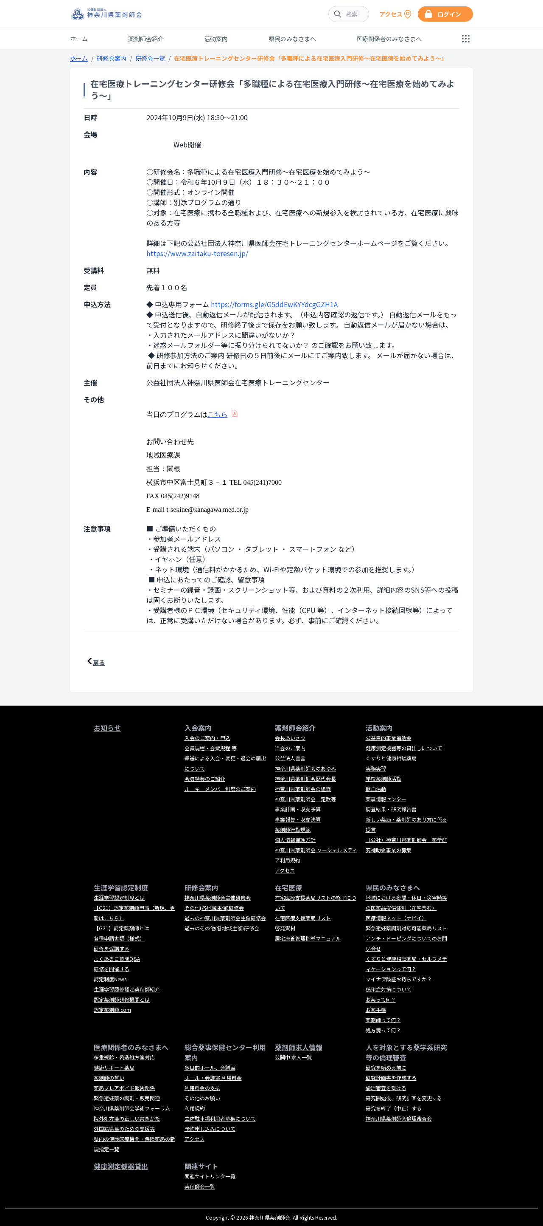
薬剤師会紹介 (146, 38)
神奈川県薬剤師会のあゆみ (305, 768)
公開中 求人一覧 (293, 1057)
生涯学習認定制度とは (119, 897)
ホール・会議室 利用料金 (213, 1077)
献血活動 (376, 788)
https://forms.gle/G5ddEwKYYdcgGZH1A (274, 304)
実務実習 (376, 768)
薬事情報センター (386, 798)
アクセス (285, 870)
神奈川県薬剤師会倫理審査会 (399, 1118)
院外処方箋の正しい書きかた (127, 1118)
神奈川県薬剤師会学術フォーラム (132, 1108)
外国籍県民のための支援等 (124, 1128)
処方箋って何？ (383, 1030)
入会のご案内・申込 (207, 737)
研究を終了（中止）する (394, 1108)
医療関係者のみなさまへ (389, 38)
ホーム (79, 38)
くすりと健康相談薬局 (391, 758)
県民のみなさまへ (292, 38)
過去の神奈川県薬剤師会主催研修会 (225, 917)
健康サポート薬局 (114, 1067)
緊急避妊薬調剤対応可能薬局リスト (406, 928)
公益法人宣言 (290, 758)
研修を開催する (111, 968)
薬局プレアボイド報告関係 (124, 1087)
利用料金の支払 (202, 1087)
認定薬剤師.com (112, 1009)
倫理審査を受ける (386, 1087)
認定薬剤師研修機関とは (122, 999)
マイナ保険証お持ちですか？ (399, 979)
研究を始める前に (386, 1067)
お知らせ (107, 728)
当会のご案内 (290, 747)
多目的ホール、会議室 (210, 1067)
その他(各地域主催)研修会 (214, 907)
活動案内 (216, 38)
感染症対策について (388, 989)
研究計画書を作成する (391, 1077)
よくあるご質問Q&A (117, 958)
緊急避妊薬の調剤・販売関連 (127, 1098)
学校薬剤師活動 (383, 778)
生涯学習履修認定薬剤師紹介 (127, 989)
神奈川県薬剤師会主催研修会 (218, 897)
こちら (217, 414)
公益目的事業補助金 (388, 737)
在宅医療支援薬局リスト (303, 917)
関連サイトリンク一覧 (210, 1176)
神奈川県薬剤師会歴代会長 (305, 778)
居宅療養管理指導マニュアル (308, 938)
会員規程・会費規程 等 (211, 747)
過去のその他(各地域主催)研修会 (222, 928)
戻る (99, 662)
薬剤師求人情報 (298, 1047)
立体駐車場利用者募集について (220, 1118)
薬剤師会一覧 (200, 1186)
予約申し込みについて (210, 1128)
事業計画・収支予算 (298, 809)
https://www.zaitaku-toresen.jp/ (197, 253)
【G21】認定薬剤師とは (121, 928)
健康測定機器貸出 (121, 1166)
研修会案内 (111, 58)
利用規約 (195, 1108)
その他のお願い (202, 1098)
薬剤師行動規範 (293, 829)
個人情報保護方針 (295, 839)
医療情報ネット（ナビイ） (396, 917)
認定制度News (110, 979)
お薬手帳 (376, 1009)
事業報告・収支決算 (298, 819)
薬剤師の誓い (109, 1077)
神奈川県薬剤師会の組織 (303, 788)
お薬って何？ (381, 999)
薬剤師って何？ (383, 1019)
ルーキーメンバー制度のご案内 (220, 788)
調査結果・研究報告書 (391, 809)
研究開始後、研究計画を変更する (404, 1098)
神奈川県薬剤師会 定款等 (305, 798)
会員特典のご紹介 (205, 778)
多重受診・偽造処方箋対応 (124, 1057)
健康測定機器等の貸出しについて (404, 747)
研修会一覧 (150, 58)
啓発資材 (285, 928)
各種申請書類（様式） (119, 938)
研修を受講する (111, 948)
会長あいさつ (290, 737)
